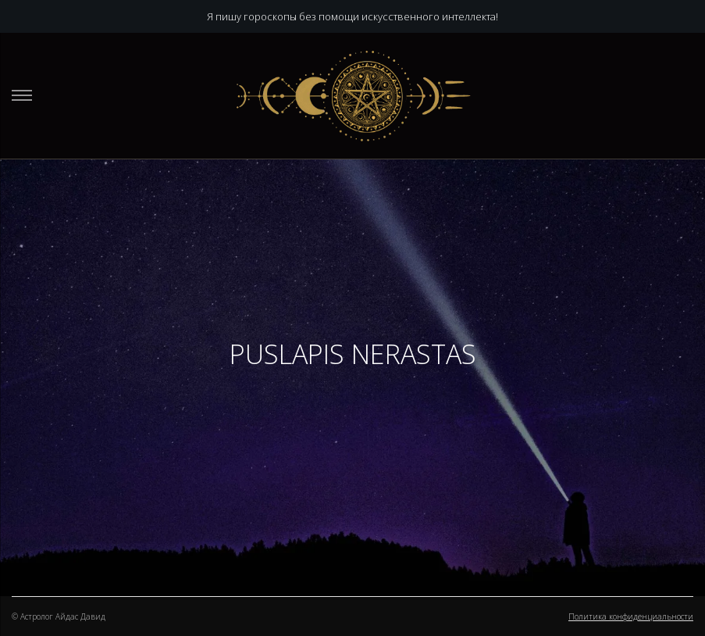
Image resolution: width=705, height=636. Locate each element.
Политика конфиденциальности (630, 616)
